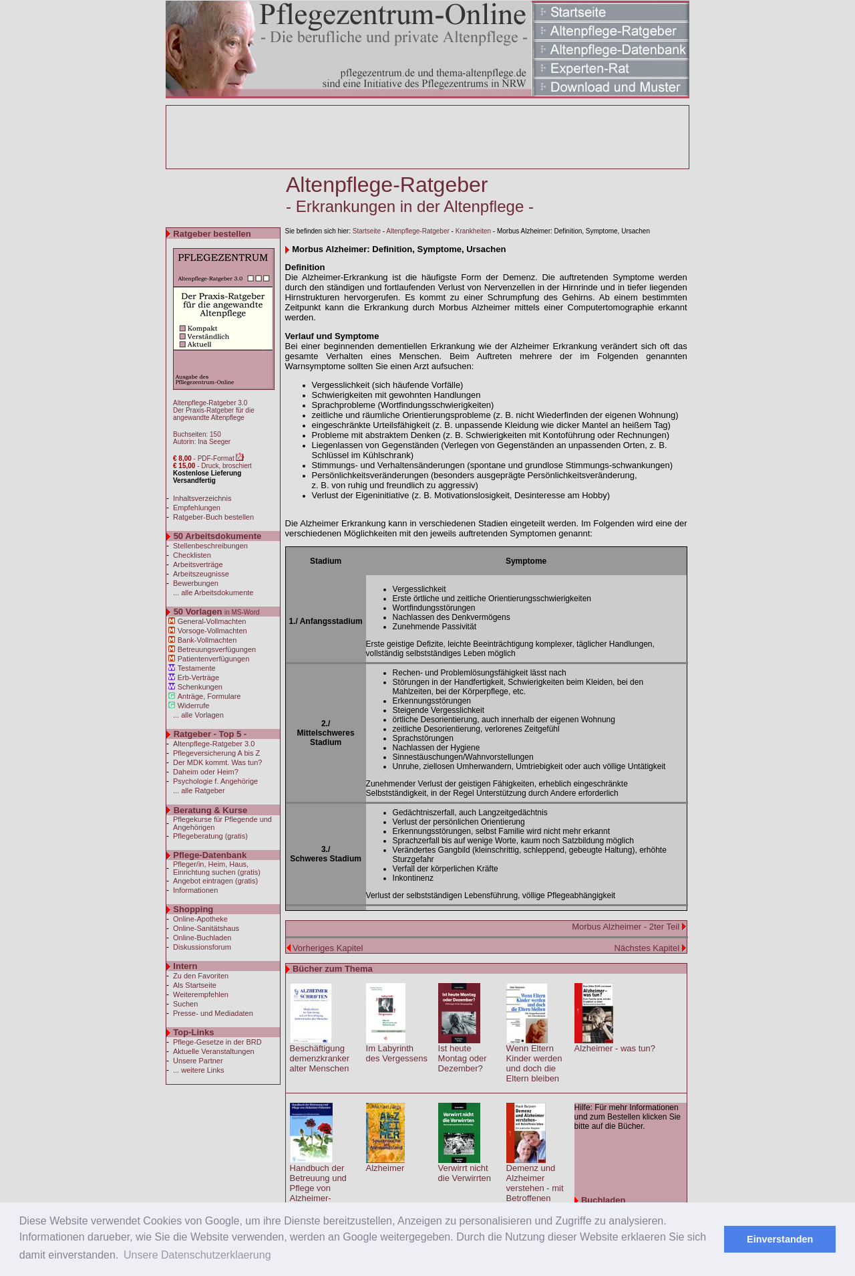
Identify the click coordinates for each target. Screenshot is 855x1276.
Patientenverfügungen (214, 659)
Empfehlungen (196, 508)
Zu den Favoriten (200, 976)
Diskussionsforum (202, 947)
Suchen (185, 1004)
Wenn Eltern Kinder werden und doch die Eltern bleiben (534, 1063)
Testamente (197, 668)
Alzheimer (385, 1168)
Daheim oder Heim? (205, 772)
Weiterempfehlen (200, 994)
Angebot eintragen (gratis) (215, 881)
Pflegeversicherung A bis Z (216, 753)
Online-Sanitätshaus (206, 928)
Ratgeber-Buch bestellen (213, 517)
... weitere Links (198, 1070)
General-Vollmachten (212, 621)
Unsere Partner (198, 1061)
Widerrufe (194, 706)
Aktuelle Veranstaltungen (213, 1051)
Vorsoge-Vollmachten (212, 631)
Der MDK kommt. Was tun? (217, 762)
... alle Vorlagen (198, 715)
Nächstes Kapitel (646, 948)
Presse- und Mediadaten (213, 1013)
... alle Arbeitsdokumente (213, 593)
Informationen (195, 890)
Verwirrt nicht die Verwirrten (464, 1173)
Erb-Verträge (198, 677)
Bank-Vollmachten (207, 640)
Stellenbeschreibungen (210, 546)
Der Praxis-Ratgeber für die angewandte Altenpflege (213, 414)
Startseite (367, 231)
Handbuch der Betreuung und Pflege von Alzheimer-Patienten (318, 1188)
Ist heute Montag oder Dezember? (462, 1058)
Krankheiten (473, 231)
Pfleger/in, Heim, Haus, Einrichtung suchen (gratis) (217, 868)
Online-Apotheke (200, 919)
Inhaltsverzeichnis (202, 498)
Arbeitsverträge (198, 564)
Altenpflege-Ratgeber (418, 231)
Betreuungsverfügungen (217, 649)
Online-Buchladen (202, 938)
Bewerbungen (195, 583)
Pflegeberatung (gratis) (210, 836)
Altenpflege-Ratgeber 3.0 (210, 403)
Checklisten (192, 555)
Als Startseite (194, 985)
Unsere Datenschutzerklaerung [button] (197, 1255)
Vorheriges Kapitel (328, 948)
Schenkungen (200, 687)
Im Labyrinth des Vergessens (397, 1053)
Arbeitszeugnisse (201, 574)
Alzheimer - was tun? (614, 1048)
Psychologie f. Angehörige (215, 781)
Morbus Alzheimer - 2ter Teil (627, 927)
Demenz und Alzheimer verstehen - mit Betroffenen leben (535, 1188)
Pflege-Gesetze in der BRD (217, 1042)
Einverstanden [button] (780, 1239)
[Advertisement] (427, 137)
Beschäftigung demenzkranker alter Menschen (320, 1058)
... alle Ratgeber (199, 790)
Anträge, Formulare (209, 696)
